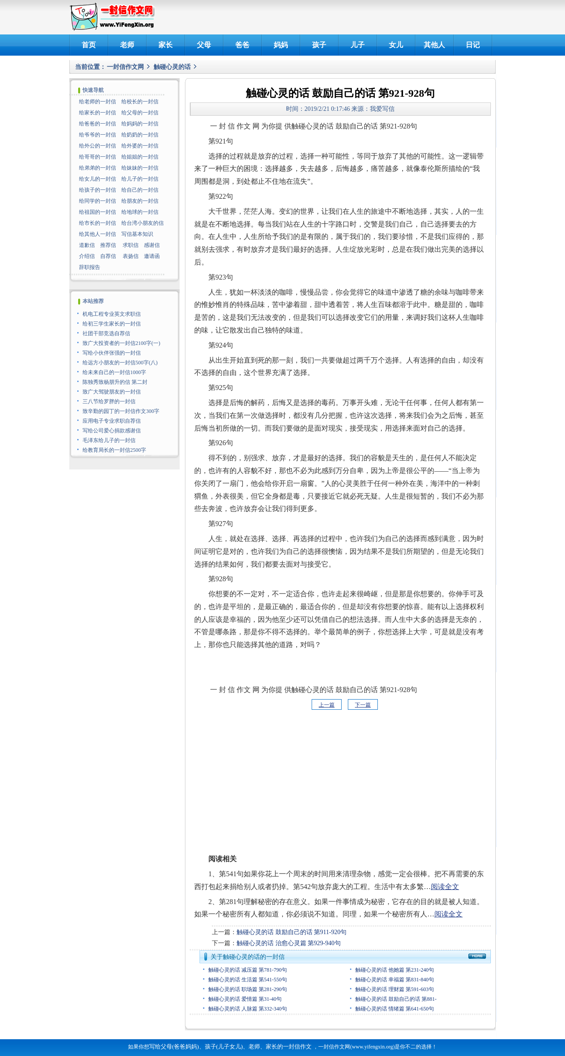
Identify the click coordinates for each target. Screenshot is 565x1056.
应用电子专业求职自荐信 (112, 421)
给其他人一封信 (97, 234)
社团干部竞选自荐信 (106, 333)
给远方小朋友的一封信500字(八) (120, 363)
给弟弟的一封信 (97, 168)
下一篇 (363, 705)
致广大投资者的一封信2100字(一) (121, 343)
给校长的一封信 (139, 101)
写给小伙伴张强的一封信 (112, 353)
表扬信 (131, 256)
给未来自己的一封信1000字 (114, 372)
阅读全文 (445, 886)
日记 (473, 45)
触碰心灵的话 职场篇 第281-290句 (247, 989)
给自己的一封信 (139, 190)
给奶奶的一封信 (139, 135)
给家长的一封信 (97, 113)
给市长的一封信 (97, 223)
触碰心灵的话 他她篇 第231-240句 (394, 970)
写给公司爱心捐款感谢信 (112, 431)
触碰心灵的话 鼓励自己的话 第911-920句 (292, 932)
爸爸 (242, 45)
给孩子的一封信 (97, 190)
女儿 (396, 45)
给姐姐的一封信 (139, 157)
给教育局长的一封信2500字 (114, 450)
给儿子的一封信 (139, 179)
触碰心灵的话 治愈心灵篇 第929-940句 (289, 943)
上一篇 (327, 705)
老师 (127, 45)
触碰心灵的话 (172, 67)
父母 (204, 45)
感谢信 (152, 245)
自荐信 (108, 256)
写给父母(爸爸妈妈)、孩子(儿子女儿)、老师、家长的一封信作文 (230, 1046)
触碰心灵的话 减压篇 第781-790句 (247, 970)
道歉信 (87, 245)
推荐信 (108, 245)
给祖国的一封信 (97, 212)
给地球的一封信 (139, 212)
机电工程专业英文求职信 (112, 314)
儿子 (357, 45)
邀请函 (152, 256)
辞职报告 (89, 267)
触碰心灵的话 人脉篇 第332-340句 (247, 1009)
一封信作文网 (125, 67)
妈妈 (281, 45)
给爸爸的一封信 (97, 124)
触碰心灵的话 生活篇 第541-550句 (247, 980)
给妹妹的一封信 (139, 168)
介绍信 (87, 256)
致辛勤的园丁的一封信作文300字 (121, 411)
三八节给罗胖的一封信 (109, 401)
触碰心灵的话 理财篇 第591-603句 (394, 989)
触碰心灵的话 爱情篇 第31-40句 (245, 999)
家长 (165, 45)
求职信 (131, 245)
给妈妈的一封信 (139, 124)
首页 (89, 45)
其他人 (434, 45)
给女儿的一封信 (97, 179)
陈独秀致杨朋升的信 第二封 (115, 382)
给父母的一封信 (139, 113)
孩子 (319, 45)
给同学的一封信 (97, 201)
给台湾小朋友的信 (142, 223)
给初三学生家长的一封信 (112, 324)
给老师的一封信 (97, 101)
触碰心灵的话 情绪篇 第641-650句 (394, 1009)
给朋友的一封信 (139, 201)
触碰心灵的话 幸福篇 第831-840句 (394, 980)
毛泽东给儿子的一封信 (109, 440)
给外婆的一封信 (139, 146)
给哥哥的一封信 (97, 157)
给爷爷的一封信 (97, 135)
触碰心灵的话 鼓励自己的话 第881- (396, 999)
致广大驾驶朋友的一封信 (112, 392)
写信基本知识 (137, 234)
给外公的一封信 (97, 146)
